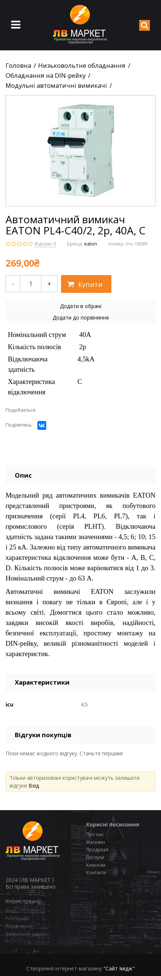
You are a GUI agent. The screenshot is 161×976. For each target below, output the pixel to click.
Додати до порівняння (81, 317)
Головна (18, 65)
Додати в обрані (80, 306)
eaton (90, 244)
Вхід (33, 785)
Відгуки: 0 (45, 244)
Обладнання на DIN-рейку (45, 75)
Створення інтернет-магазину (64, 968)
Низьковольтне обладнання (81, 65)
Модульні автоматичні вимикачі (56, 85)
